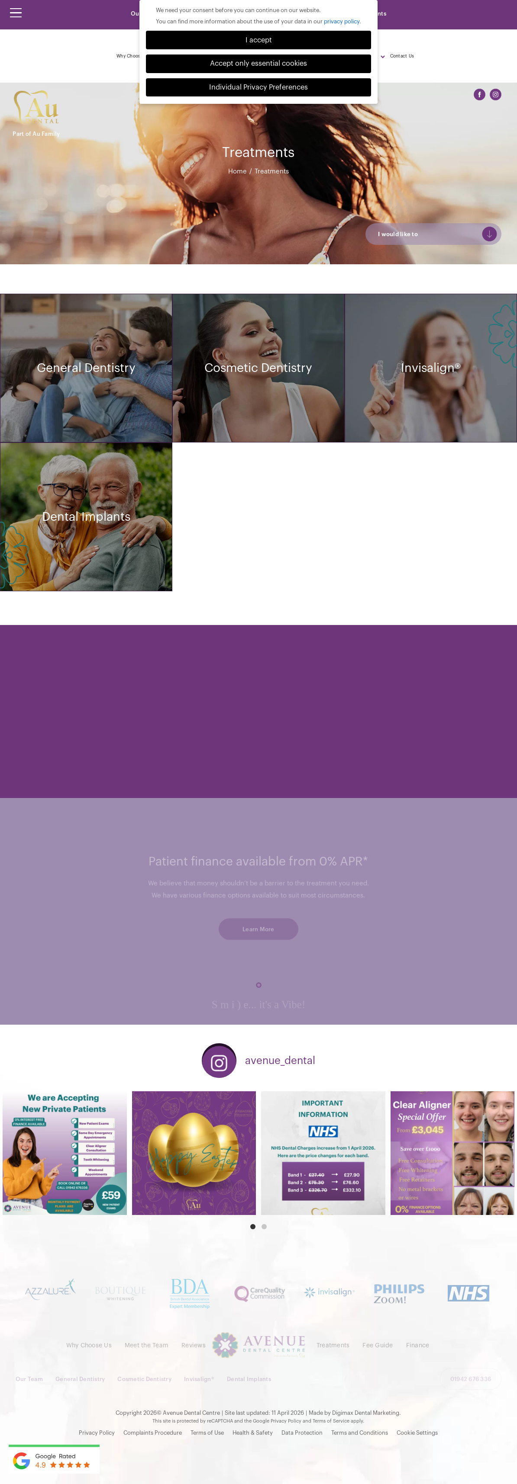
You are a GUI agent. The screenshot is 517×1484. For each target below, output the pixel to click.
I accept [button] (259, 40)
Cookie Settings (417, 1433)
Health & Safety (253, 1433)
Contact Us (402, 56)
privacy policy (341, 21)
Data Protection (302, 1433)
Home (237, 171)
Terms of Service (331, 1421)
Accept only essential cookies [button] (258, 63)
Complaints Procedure (152, 1433)
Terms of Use (207, 1433)
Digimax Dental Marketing (365, 1413)
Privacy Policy (286, 1421)
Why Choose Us (133, 56)
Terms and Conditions (359, 1433)
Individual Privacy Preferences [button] (258, 87)
